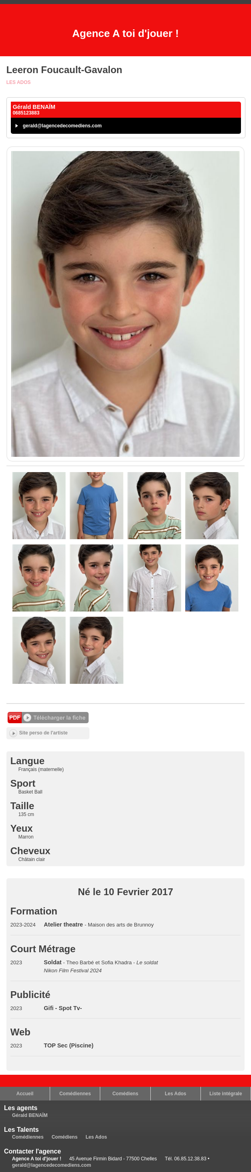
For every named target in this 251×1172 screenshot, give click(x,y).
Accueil (25, 1093)
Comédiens (125, 1093)
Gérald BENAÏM (30, 1115)
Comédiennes (75, 1093)
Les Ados (18, 82)
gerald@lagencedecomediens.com (62, 126)
